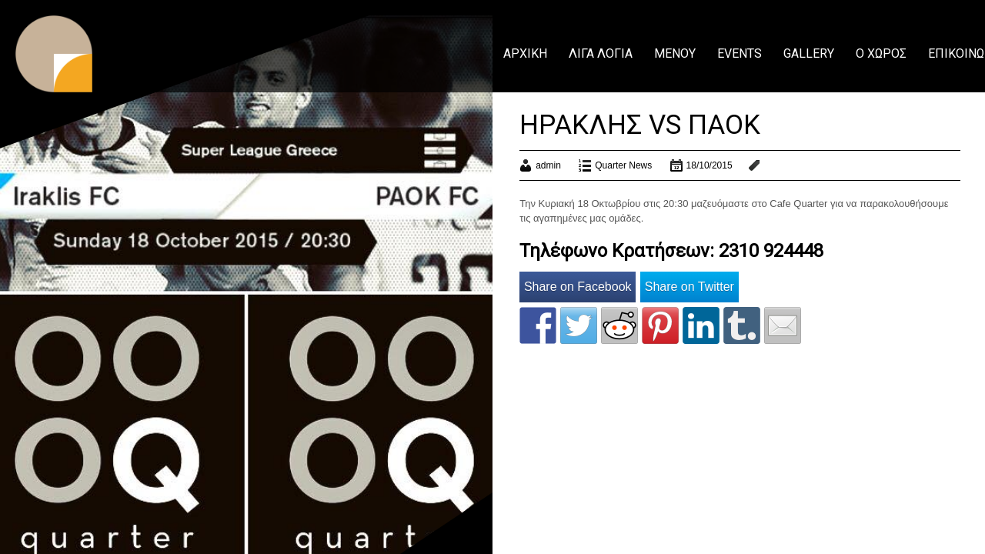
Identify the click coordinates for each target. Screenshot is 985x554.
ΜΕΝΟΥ (675, 53)
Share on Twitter (689, 286)
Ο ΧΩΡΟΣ (881, 53)
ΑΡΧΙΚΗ (525, 53)
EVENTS (739, 53)
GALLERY (808, 53)
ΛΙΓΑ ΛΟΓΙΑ (601, 53)
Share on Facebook (578, 286)
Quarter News (623, 165)
